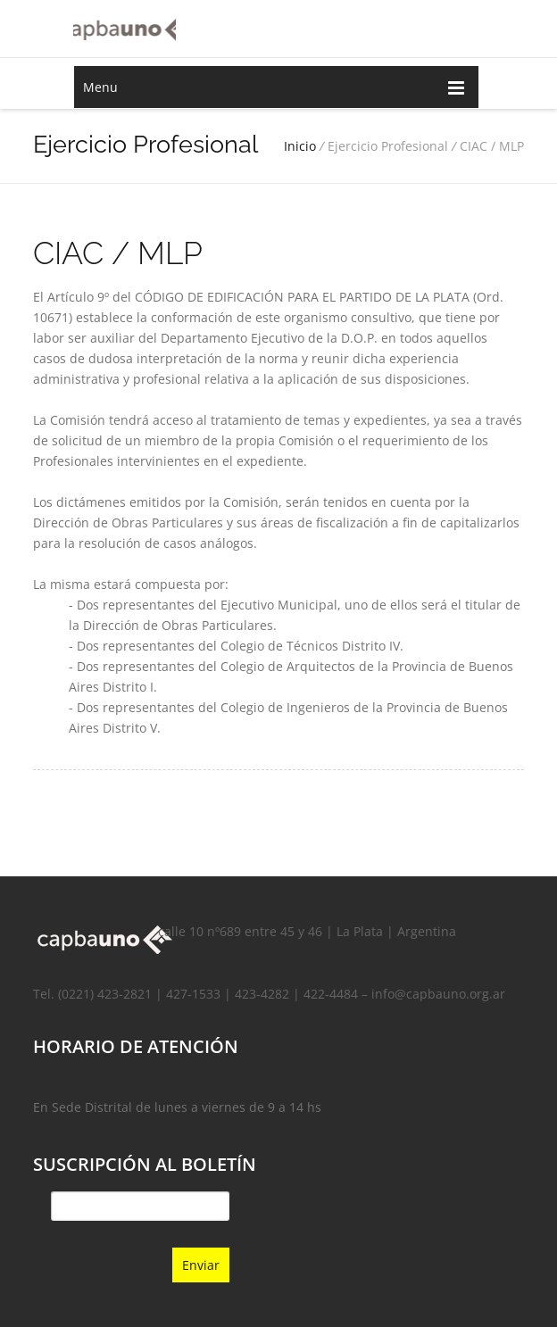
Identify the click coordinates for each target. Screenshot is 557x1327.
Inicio (300, 145)
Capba (124, 27)
